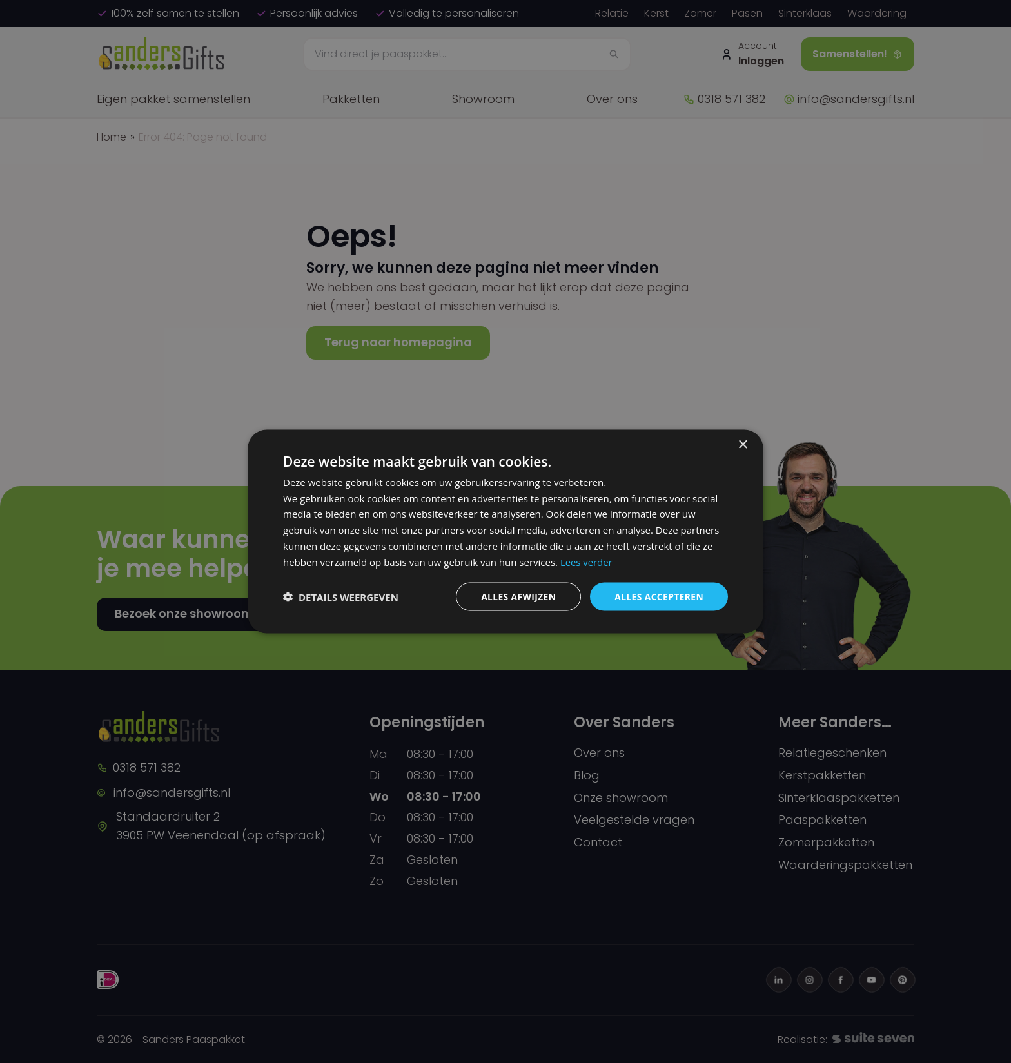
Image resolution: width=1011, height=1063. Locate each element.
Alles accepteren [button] (658, 596)
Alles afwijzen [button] (517, 596)
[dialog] (505, 531)
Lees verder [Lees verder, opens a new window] (586, 561)
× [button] (742, 444)
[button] (340, 597)
